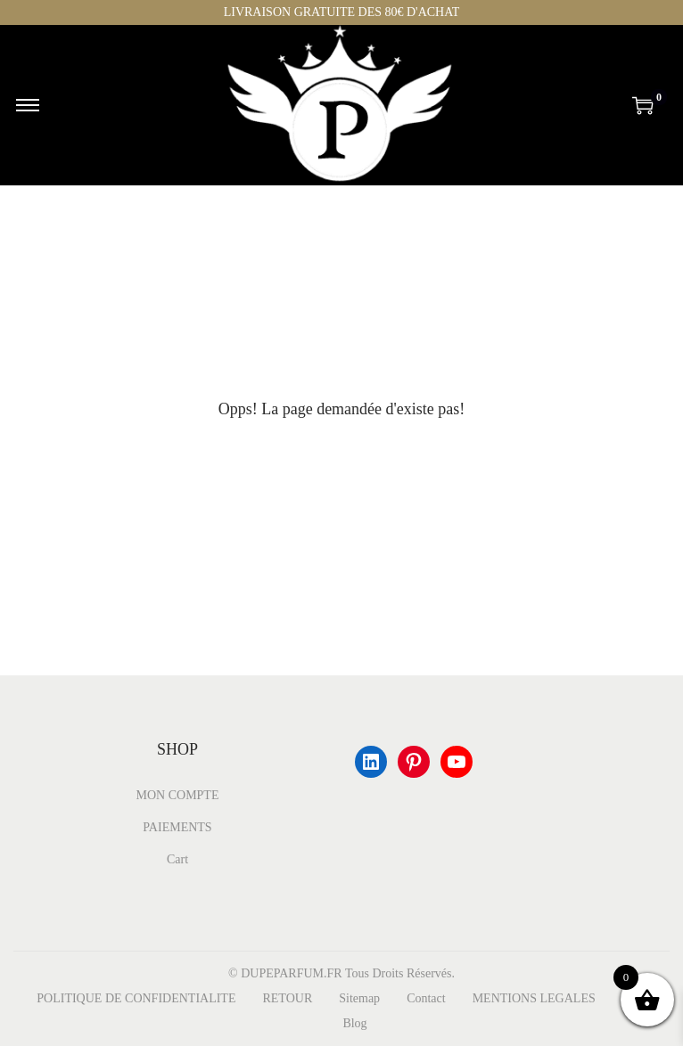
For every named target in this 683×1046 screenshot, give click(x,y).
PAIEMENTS (177, 827)
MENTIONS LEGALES (534, 998)
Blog (354, 1023)
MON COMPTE (177, 795)
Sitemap (359, 998)
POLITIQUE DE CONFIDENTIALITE (136, 998)
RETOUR (287, 998)
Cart (177, 859)
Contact (426, 998)
